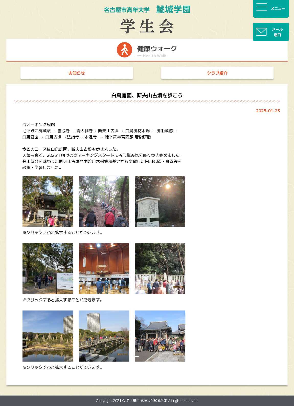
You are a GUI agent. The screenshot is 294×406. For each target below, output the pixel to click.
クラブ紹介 (217, 73)
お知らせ (77, 73)
